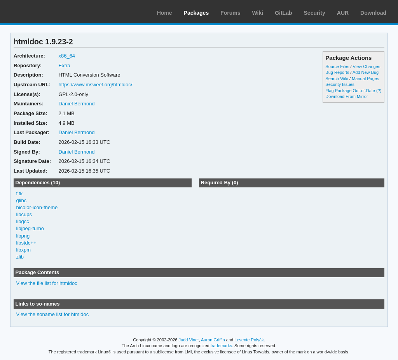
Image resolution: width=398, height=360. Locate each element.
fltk (19, 193)
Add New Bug (366, 72)
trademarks (221, 345)
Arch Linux (43, 11)
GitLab (283, 13)
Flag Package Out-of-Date (350, 90)
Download (373, 13)
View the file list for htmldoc (46, 283)
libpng (23, 236)
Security (314, 13)
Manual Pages (365, 78)
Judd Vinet (189, 339)
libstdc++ (26, 243)
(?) (378, 90)
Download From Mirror (346, 96)
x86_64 (66, 56)
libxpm (23, 250)
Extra (64, 65)
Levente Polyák (249, 339)
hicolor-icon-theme (37, 207)
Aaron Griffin (213, 339)
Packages (196, 13)
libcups (24, 214)
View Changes (367, 66)
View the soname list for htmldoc (52, 314)
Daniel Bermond (76, 104)
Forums (230, 13)
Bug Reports (337, 72)
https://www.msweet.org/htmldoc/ (95, 84)
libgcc (22, 221)
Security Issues (339, 84)
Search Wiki (336, 78)
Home (164, 13)
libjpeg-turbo (30, 228)
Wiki (258, 13)
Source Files (337, 66)
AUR (343, 13)
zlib (20, 257)
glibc (21, 200)
